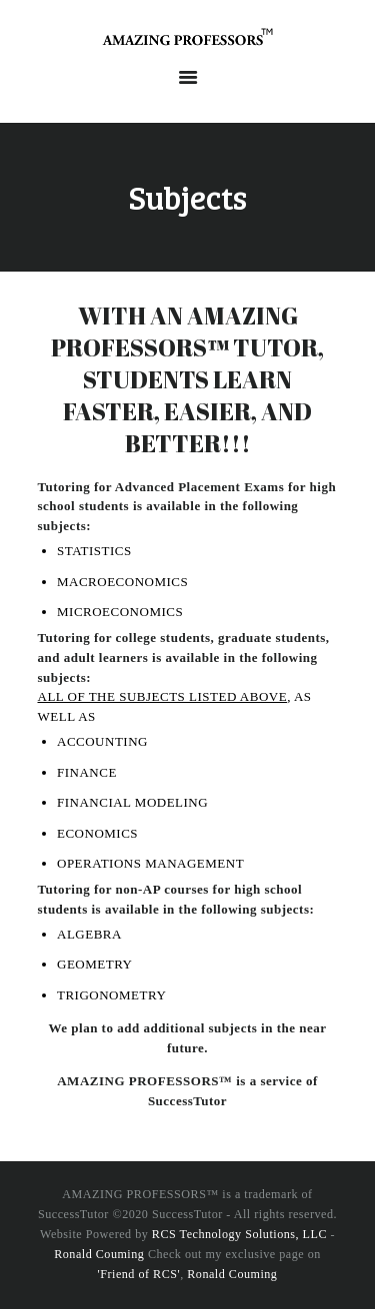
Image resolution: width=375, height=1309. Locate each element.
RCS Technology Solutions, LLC (239, 1234)
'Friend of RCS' (139, 1274)
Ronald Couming (99, 1254)
